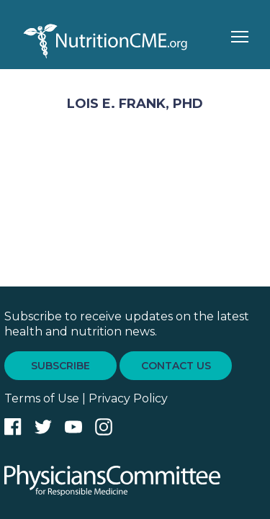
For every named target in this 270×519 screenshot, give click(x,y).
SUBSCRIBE (60, 365)
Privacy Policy (128, 398)
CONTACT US (176, 365)
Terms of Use (41, 398)
